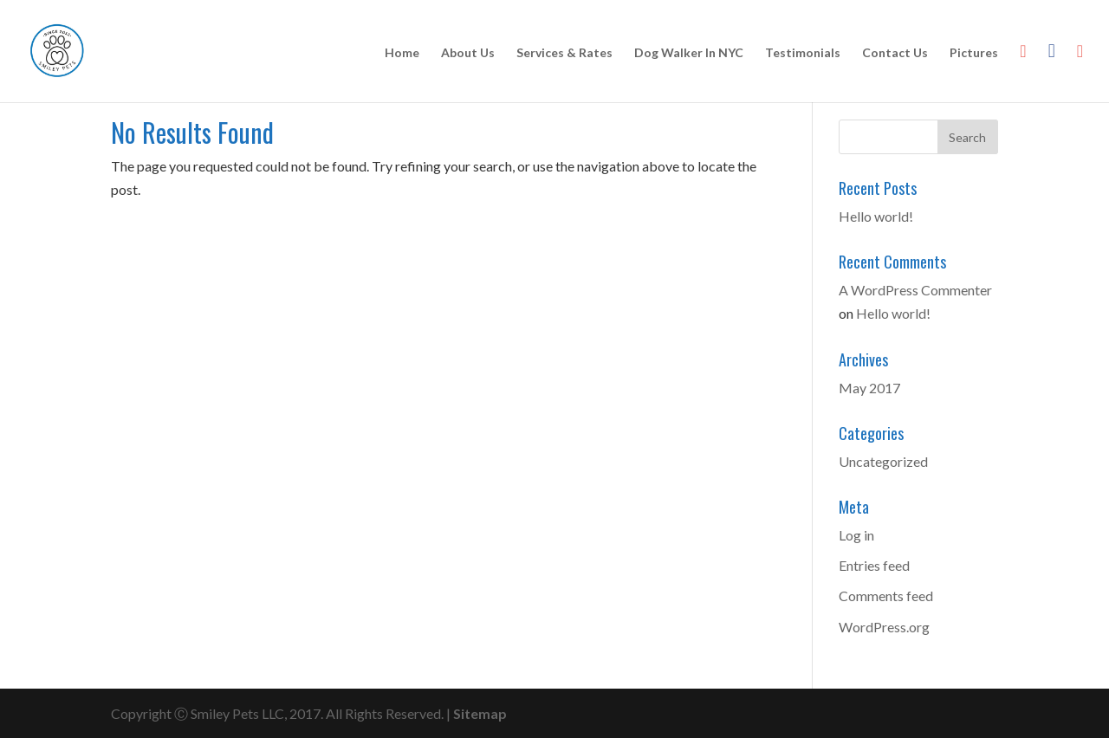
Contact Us (895, 53)
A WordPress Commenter (915, 290)
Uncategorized (883, 461)
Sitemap (480, 713)
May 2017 (869, 387)
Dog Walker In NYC (688, 53)
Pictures (974, 53)
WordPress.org (884, 626)
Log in (856, 535)
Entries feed (874, 565)
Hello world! (876, 216)
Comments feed (886, 595)
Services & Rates (564, 53)
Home (402, 53)
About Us (468, 53)
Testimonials (802, 53)
